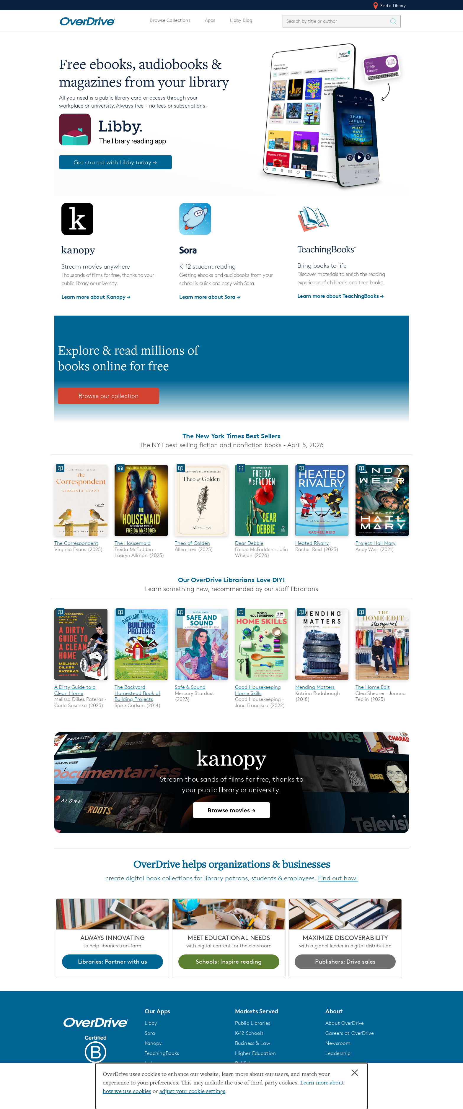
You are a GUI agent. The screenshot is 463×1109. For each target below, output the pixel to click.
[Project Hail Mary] (382, 537)
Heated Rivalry (312, 543)
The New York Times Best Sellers (231, 436)
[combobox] (336, 21)
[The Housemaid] (141, 537)
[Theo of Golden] (201, 537)
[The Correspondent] (80, 537)
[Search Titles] (395, 21)
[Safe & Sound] (201, 680)
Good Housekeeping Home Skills (258, 690)
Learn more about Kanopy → (96, 296)
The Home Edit (373, 687)
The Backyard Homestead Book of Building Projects (137, 693)
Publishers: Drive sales (345, 961)
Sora (150, 1033)
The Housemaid (133, 543)
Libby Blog (241, 20)
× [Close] (354, 1073)
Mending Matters (315, 687)
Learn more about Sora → (209, 296)
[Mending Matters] (321, 680)
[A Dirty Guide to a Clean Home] (80, 680)
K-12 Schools (249, 1033)
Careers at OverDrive (349, 1033)
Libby (151, 1023)
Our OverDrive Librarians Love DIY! (231, 580)
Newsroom (337, 1043)
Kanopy (153, 1043)
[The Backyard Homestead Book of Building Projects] (141, 680)
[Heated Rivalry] (321, 537)
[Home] (87, 20)
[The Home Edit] (382, 680)
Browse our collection (108, 396)
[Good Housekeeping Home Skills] (261, 680)
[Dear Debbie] (261, 537)
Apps (210, 20)
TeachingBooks (162, 1053)
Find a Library (389, 5)
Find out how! (338, 878)
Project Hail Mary (375, 543)
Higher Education (255, 1053)
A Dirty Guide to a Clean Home (75, 690)
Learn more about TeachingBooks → (340, 295)
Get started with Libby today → (115, 162)
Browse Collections (170, 20)
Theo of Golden (192, 543)
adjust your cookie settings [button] (192, 1092)
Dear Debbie (249, 543)
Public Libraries (252, 1023)
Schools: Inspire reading (229, 961)
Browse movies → (231, 810)
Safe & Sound (190, 687)
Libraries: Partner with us (112, 961)
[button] (186, 1011)
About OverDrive (344, 1023)
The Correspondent (76, 543)
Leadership (337, 1053)
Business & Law (252, 1043)
